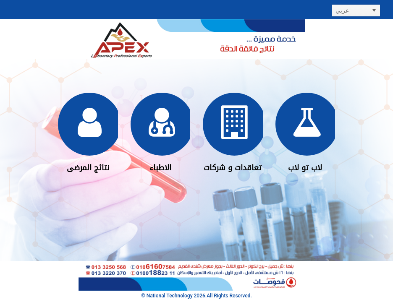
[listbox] (356, 10)
